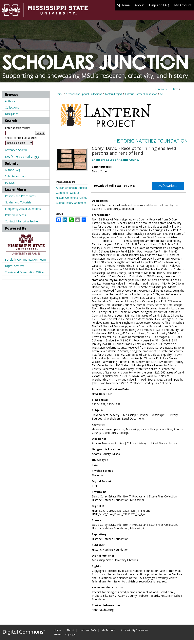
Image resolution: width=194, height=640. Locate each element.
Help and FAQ (88, 630)
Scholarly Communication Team (25, 259)
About (70, 630)
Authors (10, 101)
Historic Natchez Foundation (141, 94)
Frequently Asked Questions (23, 209)
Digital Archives (15, 266)
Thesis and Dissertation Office (24, 272)
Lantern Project (113, 94)
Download (168, 185)
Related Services (15, 215)
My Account (108, 630)
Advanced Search (16, 150)
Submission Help (15, 176)
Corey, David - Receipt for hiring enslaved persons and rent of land (134, 150)
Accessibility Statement (134, 630)
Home (59, 94)
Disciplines (11, 114)
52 (161, 94)
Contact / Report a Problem (22, 221)
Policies (10, 182)
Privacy (58, 634)
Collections (12, 107)
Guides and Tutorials (18, 202)
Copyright (70, 634)
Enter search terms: (17, 128)
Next (175, 89)
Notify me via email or (22, 156)
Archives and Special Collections (84, 94)
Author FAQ (12, 170)
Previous (161, 89)
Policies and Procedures (20, 196)
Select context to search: (21, 138)
